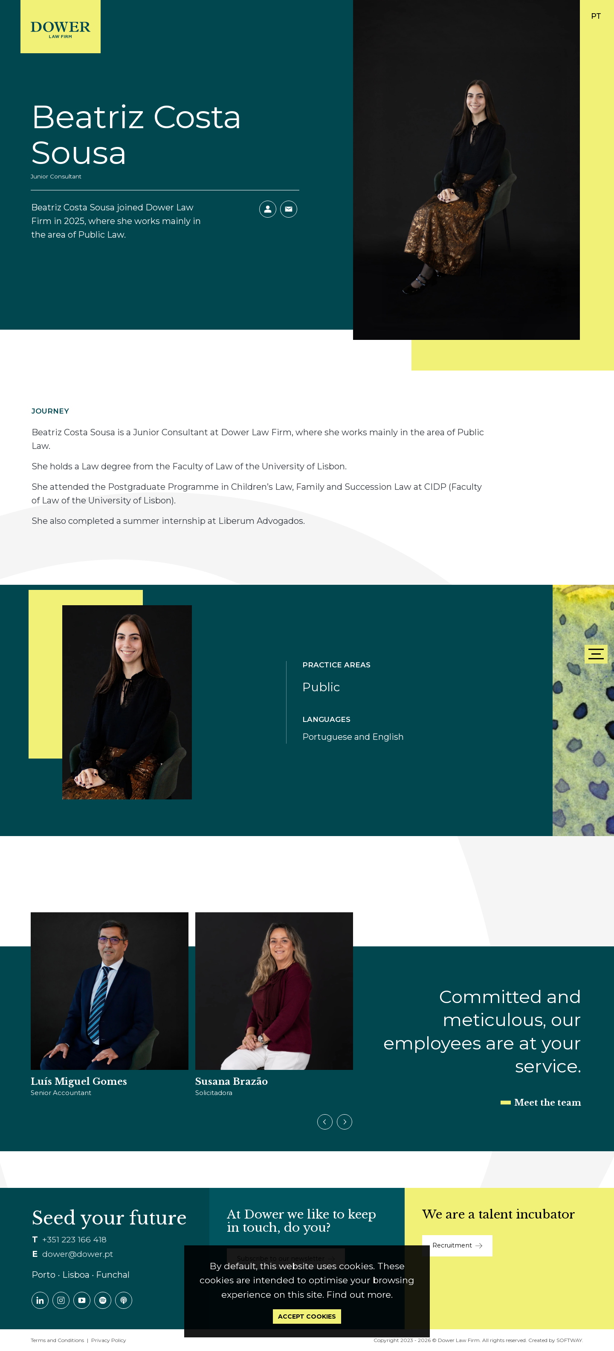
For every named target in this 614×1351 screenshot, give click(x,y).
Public (321, 687)
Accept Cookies (307, 1316)
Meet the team (547, 1103)
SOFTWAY (569, 1340)
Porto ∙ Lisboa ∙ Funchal (81, 1275)
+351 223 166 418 (74, 1240)
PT (596, 16)
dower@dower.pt (77, 1254)
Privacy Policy (108, 1340)
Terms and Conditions (57, 1340)
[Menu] (596, 654)
